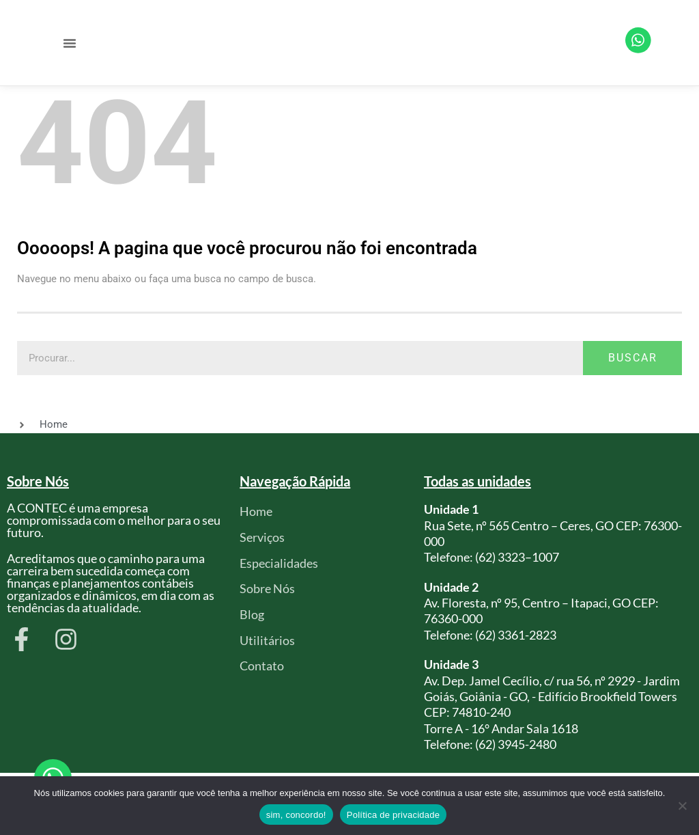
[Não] (682, 805)
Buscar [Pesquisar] (632, 357)
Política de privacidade (393, 815)
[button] (69, 43)
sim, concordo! (296, 815)
